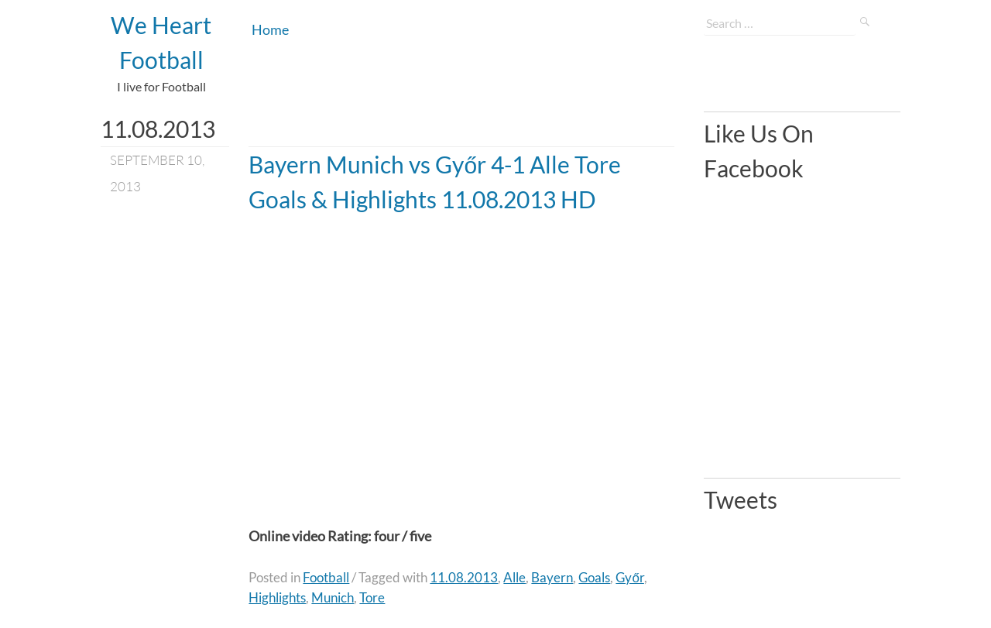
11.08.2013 (464, 577)
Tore (372, 597)
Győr (629, 577)
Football (326, 577)
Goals (594, 577)
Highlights (277, 597)
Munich (332, 597)
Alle (514, 577)
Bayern (552, 577)
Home (270, 29)
